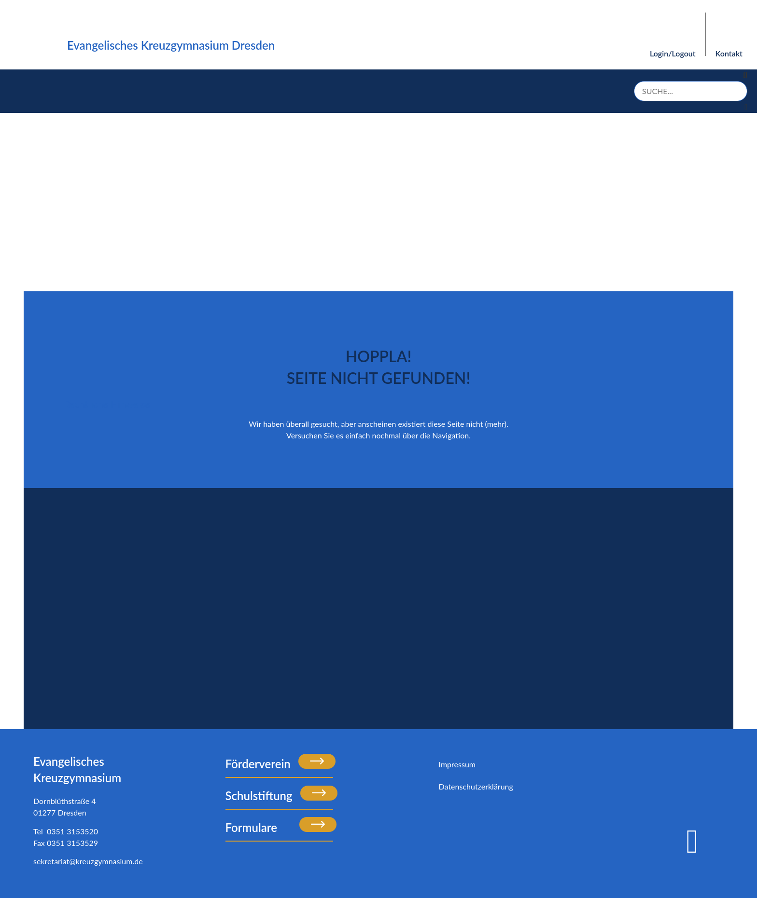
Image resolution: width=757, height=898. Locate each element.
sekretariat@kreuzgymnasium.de (88, 861)
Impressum (457, 764)
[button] (690, 75)
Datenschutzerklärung (476, 786)
